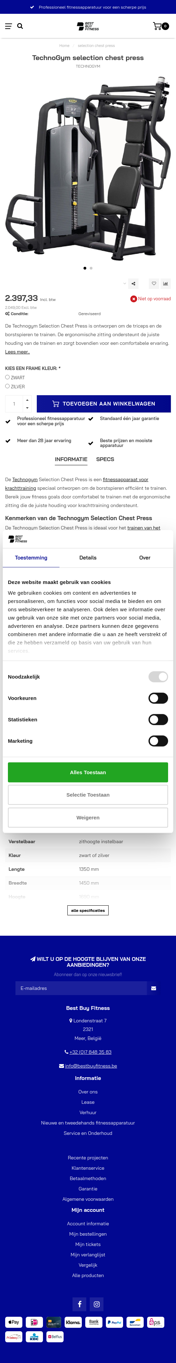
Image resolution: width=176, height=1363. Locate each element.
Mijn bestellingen (88, 1234)
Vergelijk (88, 1265)
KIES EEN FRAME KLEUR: (32, 368)
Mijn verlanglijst (88, 1255)
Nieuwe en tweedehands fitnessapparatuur (88, 1123)
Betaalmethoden (88, 1178)
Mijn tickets (88, 1244)
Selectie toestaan (88, 795)
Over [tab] (144, 557)
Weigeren (87, 817)
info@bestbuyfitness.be (91, 1066)
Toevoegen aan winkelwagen (103, 403)
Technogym (25, 479)
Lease (88, 1102)
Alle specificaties (88, 910)
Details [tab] (88, 557)
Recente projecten (88, 1158)
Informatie (71, 459)
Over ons (88, 1092)
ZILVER (18, 386)
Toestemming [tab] (31, 557)
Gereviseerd (89, 313)
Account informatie (88, 1223)
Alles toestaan (88, 772)
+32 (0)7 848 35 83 (90, 1052)
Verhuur (87, 1112)
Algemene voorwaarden (87, 1199)
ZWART (18, 377)
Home (64, 45)
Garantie (88, 1189)
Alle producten (88, 1275)
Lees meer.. (17, 352)
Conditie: (19, 313)
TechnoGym (88, 66)
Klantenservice (88, 1168)
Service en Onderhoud (88, 1133)
